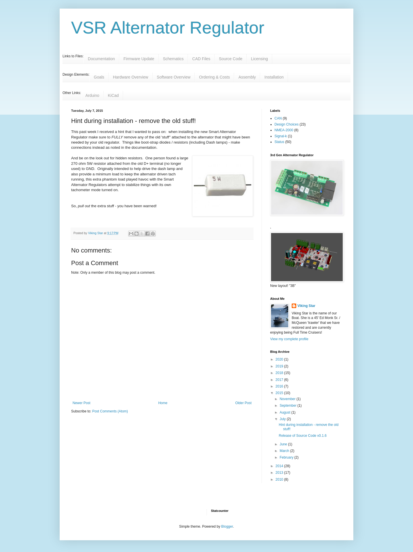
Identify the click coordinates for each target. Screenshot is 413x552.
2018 (280, 373)
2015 (280, 393)
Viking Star (306, 306)
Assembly (247, 77)
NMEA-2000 (283, 130)
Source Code (230, 58)
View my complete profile (289, 339)
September (288, 406)
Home (162, 403)
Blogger (227, 526)
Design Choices (286, 124)
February (287, 457)
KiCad (113, 95)
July (283, 419)
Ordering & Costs (214, 77)
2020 (280, 359)
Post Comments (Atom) (110, 411)
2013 (280, 473)
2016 (280, 386)
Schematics (173, 58)
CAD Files (201, 58)
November (288, 399)
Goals (99, 77)
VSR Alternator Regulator (167, 27)
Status (279, 142)
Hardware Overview (130, 77)
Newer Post (81, 403)
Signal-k (280, 136)
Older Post (243, 403)
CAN (278, 118)
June (284, 444)
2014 (280, 466)
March (285, 451)
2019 (280, 366)
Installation (274, 77)
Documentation (101, 58)
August (285, 412)
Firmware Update (139, 58)
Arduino (92, 95)
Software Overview (173, 77)
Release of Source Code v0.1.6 (303, 436)
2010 (280, 479)
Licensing (259, 58)
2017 (280, 380)
